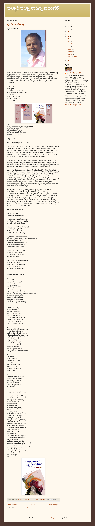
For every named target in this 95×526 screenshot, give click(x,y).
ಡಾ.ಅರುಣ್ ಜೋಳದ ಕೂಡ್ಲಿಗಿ (74, 73)
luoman (35, 518)
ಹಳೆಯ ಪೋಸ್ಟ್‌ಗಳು (54, 504)
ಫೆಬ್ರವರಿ (70, 54)
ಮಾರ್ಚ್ (70, 51)
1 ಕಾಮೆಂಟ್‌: (42, 499)
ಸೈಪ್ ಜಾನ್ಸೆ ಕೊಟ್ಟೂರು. (17, 24)
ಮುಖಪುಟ (33, 504)
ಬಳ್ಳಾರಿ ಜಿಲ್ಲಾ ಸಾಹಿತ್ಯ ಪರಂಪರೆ (33, 8)
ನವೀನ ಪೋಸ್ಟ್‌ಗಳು (12, 504)
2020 (68, 29)
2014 (68, 31)
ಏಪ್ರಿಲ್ (70, 49)
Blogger (53, 518)
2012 (68, 36)
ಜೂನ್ (70, 44)
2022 (68, 23)
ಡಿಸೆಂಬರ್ (71, 39)
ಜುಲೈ (69, 41)
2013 (68, 34)
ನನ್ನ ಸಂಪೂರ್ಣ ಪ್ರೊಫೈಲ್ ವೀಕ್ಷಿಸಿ (73, 104)
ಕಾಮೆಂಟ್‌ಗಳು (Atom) (24, 508)
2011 (68, 60)
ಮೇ (69, 46)
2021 (68, 26)
